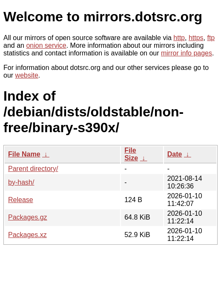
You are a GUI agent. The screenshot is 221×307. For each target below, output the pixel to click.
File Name (24, 154)
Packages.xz (27, 234)
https (196, 37)
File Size (131, 154)
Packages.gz (27, 217)
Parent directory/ (33, 168)
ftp (211, 37)
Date (174, 154)
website (26, 75)
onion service (46, 45)
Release (20, 199)
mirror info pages (186, 53)
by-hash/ (21, 182)
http (179, 37)
